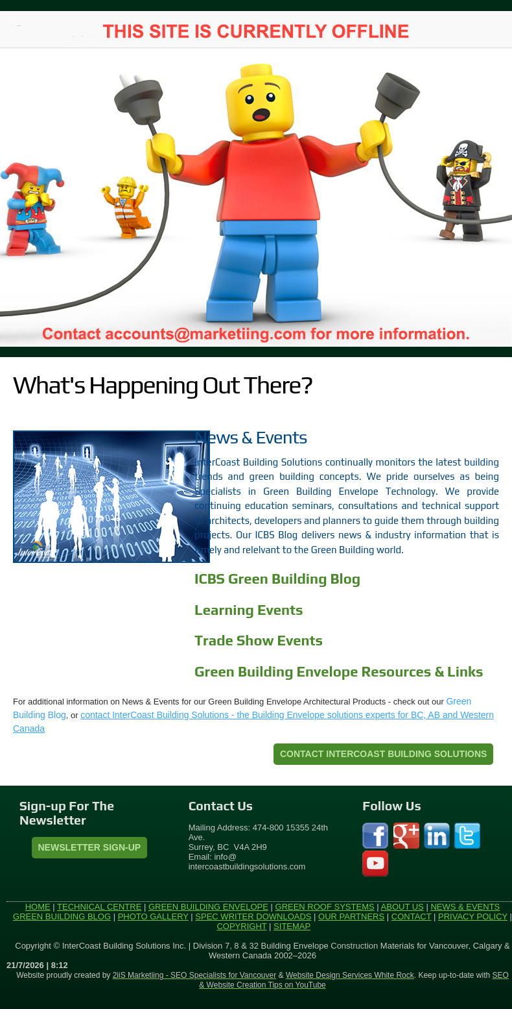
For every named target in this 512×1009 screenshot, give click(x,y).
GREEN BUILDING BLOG (62, 916)
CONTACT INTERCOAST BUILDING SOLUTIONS (383, 754)
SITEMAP (291, 926)
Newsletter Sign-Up (89, 847)
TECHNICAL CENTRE (99, 907)
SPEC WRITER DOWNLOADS (253, 916)
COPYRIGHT (241, 926)
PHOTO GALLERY (153, 916)
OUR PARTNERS (351, 916)
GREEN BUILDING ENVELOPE (208, 907)
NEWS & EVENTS (465, 907)
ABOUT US (402, 907)
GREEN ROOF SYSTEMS (325, 907)
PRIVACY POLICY (472, 916)
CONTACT (411, 916)
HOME (38, 907)
